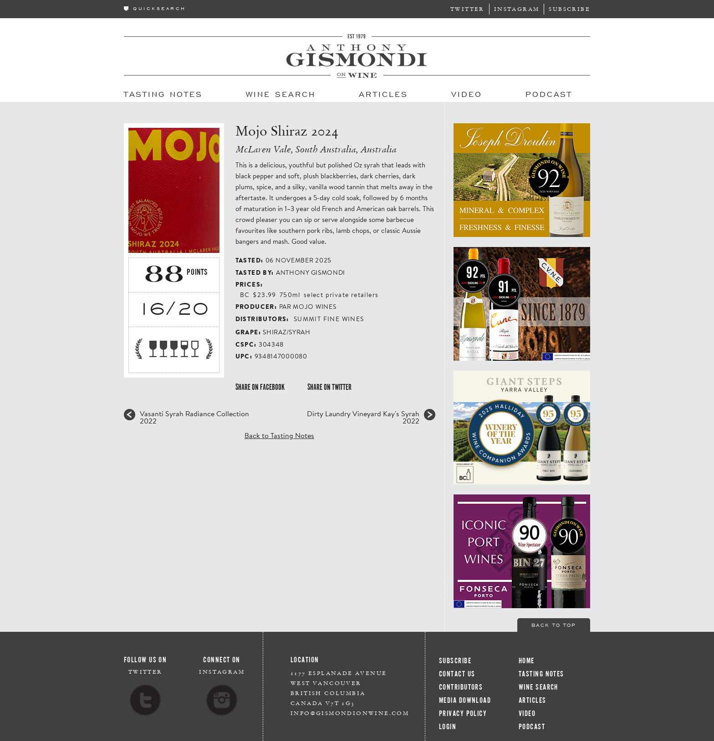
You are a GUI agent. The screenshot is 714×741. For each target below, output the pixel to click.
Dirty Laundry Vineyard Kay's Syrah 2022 (363, 417)
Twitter (467, 8)
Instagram (517, 8)
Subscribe (569, 8)
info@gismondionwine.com (350, 713)
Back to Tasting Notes (279, 435)
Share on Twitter (329, 387)
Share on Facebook (260, 387)
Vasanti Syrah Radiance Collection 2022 (194, 417)
